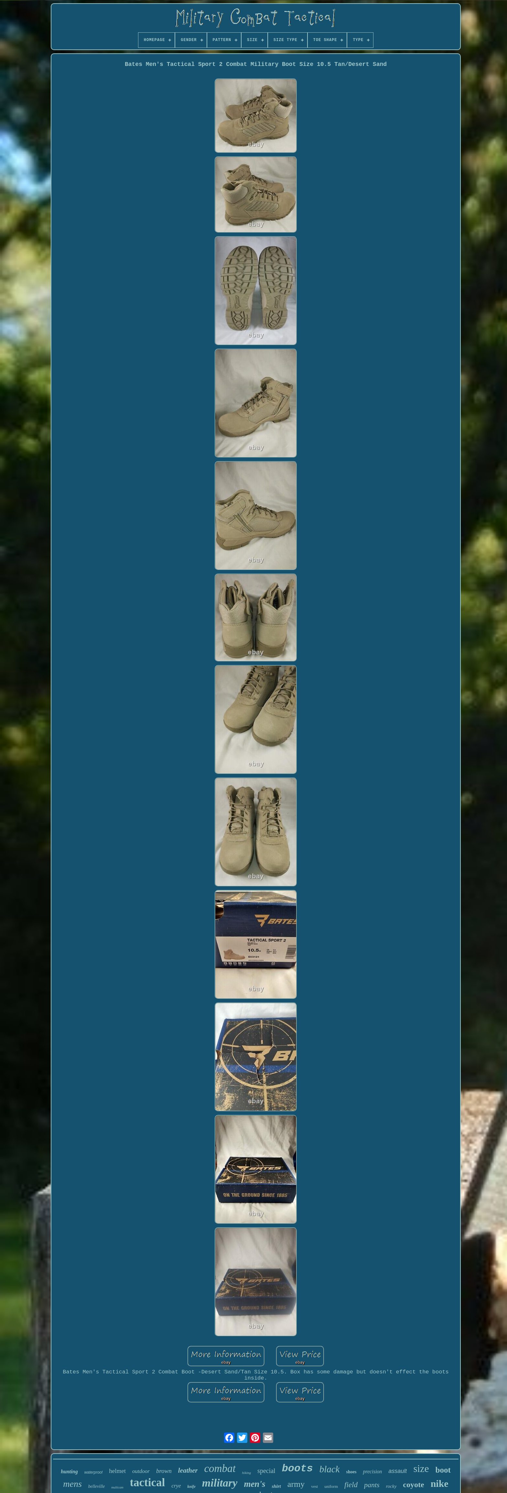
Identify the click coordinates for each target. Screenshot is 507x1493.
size (421, 1468)
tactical (147, 1482)
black (329, 1469)
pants (372, 1485)
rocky (391, 1486)
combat (219, 1468)
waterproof (93, 1472)
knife (191, 1486)
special (266, 1470)
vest (314, 1486)
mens (72, 1484)
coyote (413, 1484)
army (296, 1484)
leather (188, 1470)
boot (443, 1470)
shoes (351, 1471)
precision (372, 1471)
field (351, 1485)
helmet (117, 1470)
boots (297, 1469)
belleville (96, 1486)
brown (164, 1470)
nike (439, 1483)
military (220, 1483)
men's (254, 1484)
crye (176, 1486)
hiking (246, 1473)
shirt (276, 1486)
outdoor (141, 1471)
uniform (331, 1486)
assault (397, 1471)
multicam (117, 1487)
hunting (69, 1471)
